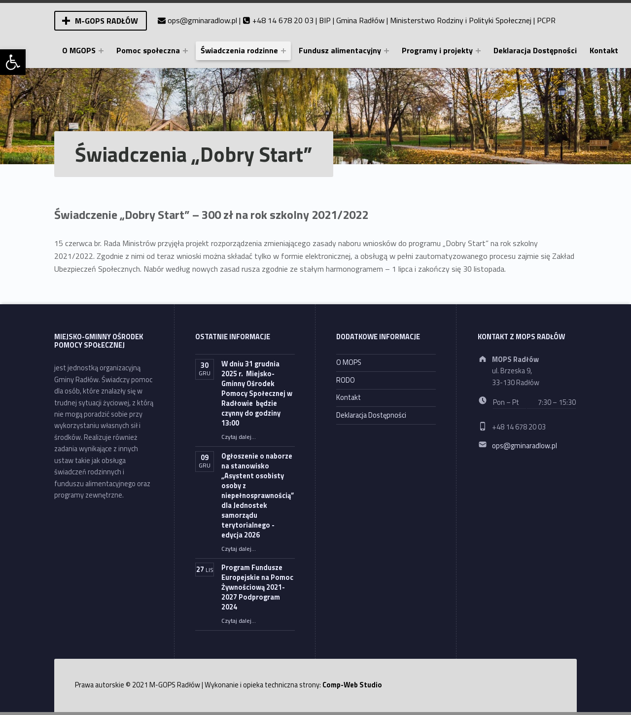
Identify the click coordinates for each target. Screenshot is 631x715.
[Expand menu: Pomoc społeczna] (185, 50)
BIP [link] (325, 20)
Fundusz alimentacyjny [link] (340, 50)
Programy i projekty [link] (437, 50)
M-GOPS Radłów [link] (106, 21)
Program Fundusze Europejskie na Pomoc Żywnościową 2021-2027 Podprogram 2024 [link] (257, 587)
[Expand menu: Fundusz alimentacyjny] (386, 50)
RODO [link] (345, 380)
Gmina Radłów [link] (360, 20)
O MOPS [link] (348, 362)
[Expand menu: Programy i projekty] (478, 50)
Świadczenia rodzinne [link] (239, 50)
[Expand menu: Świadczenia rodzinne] (283, 50)
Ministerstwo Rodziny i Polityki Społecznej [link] (460, 20)
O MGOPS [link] (79, 50)
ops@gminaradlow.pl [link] (202, 20)
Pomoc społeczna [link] (148, 50)
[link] (13, 62)
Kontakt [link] (604, 50)
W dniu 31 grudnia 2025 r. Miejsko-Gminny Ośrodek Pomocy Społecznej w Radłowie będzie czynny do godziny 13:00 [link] (256, 393)
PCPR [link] (546, 20)
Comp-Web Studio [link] (352, 684)
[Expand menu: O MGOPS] (101, 50)
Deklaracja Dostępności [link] (535, 50)
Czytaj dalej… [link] (238, 436)
